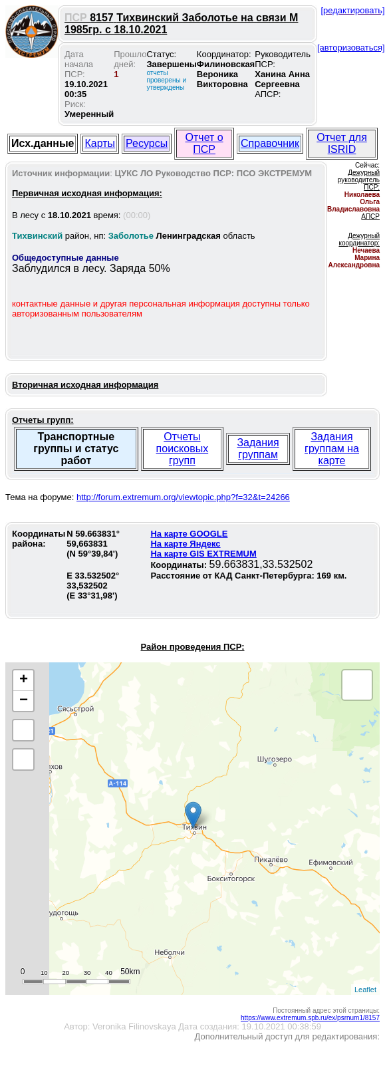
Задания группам (258, 448)
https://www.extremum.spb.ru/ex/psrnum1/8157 (310, 1017)
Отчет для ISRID (342, 143)
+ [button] (23, 680)
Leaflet (365, 990)
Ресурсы (147, 143)
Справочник (270, 143)
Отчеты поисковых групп (182, 448)
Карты (99, 143)
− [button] (23, 701)
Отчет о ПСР (204, 143)
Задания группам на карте (332, 448)
